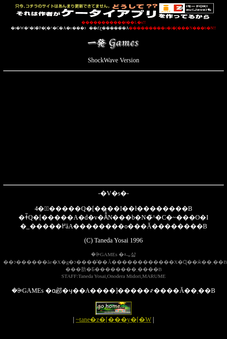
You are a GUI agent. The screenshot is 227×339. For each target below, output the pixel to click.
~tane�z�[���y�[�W (113, 319)
